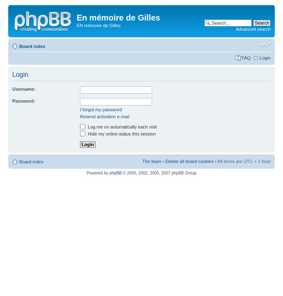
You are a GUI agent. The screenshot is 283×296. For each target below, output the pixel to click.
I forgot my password (101, 109)
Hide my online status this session (118, 133)
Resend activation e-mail (104, 116)
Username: (24, 89)
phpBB (116, 173)
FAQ (246, 57)
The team (151, 161)
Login (265, 57)
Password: (23, 101)
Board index (32, 46)
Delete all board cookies (189, 161)
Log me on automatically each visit (118, 126)
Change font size (265, 44)
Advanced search (253, 29)
